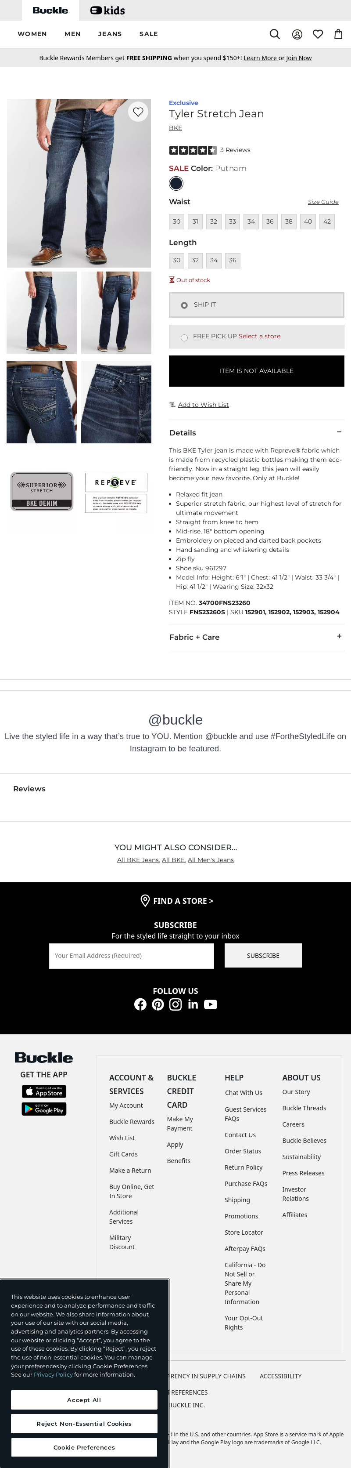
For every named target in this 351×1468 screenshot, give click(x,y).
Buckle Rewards (131, 1121)
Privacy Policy (53, 1374)
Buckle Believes (305, 1140)
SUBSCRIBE (263, 955)
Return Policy (243, 1167)
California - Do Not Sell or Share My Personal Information (245, 1283)
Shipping (237, 1200)
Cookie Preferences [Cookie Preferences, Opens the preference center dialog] (84, 1447)
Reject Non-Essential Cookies (84, 1423)
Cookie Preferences (175, 1392)
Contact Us (240, 1135)
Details (256, 432)
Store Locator (244, 1232)
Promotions (241, 1216)
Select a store (259, 336)
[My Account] (297, 34)
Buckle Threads (304, 1108)
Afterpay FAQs (245, 1248)
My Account (126, 1105)
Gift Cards (123, 1154)
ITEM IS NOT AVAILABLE (257, 371)
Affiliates (295, 1215)
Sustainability (302, 1157)
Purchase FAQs (246, 1183)
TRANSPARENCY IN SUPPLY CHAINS (195, 1376)
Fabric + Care (256, 637)
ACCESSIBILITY (281, 1376)
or (265, 58)
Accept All (84, 1399)
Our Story (296, 1091)
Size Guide (323, 202)
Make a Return (130, 1170)
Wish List (122, 1138)
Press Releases (304, 1173)
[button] (32, 34)
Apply (175, 1144)
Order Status (243, 1151)
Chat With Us (243, 1092)
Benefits (179, 1160)
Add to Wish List (199, 405)
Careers (293, 1124)
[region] (84, 1374)
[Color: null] (176, 183)
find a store (183, 900)
